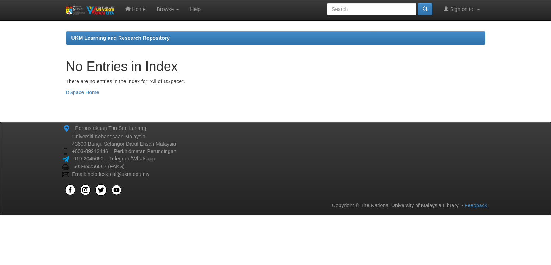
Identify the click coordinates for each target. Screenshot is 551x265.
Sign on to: (462, 9)
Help (195, 9)
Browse (168, 9)
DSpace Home (82, 92)
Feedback (476, 205)
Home (135, 9)
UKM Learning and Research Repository (120, 38)
